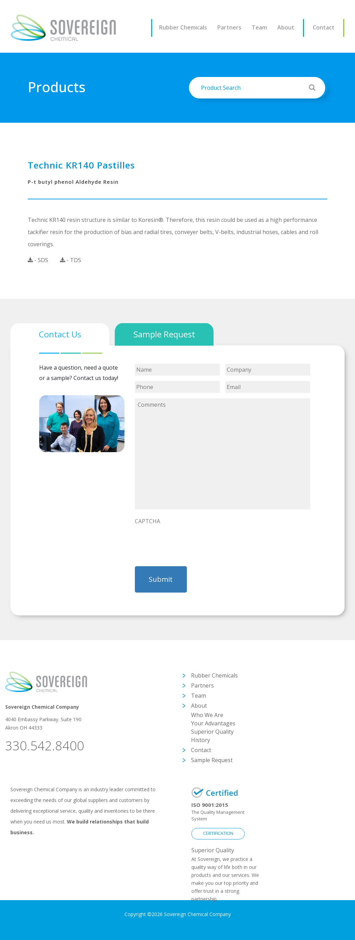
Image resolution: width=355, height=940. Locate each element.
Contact (324, 27)
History (200, 740)
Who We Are (207, 715)
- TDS (70, 260)
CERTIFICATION (218, 833)
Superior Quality (212, 731)
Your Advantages (213, 723)
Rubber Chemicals (183, 27)
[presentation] (187, 541)
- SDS (38, 260)
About (285, 27)
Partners (229, 27)
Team (259, 27)
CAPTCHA (147, 521)
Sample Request (212, 760)
